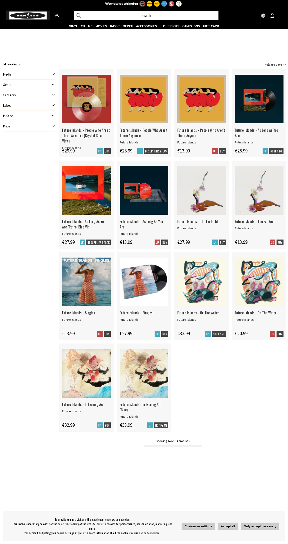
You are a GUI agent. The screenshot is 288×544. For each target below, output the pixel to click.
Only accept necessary (260, 526)
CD (83, 26)
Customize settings (198, 526)
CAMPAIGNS (191, 26)
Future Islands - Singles (78, 313)
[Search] (146, 15)
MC (90, 26)
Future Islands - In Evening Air (82, 404)
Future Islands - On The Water (198, 313)
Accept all (228, 526)
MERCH (128, 26)
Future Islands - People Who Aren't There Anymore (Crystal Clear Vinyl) (86, 135)
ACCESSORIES (146, 26)
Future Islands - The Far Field (197, 221)
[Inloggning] (272, 15)
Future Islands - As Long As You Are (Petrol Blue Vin (83, 224)
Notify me (276, 151)
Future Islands (129, 142)
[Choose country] (263, 16)
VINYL (73, 26)
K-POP (115, 26)
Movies (101, 26)
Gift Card (211, 26)
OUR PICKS (171, 26)
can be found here (149, 533)
